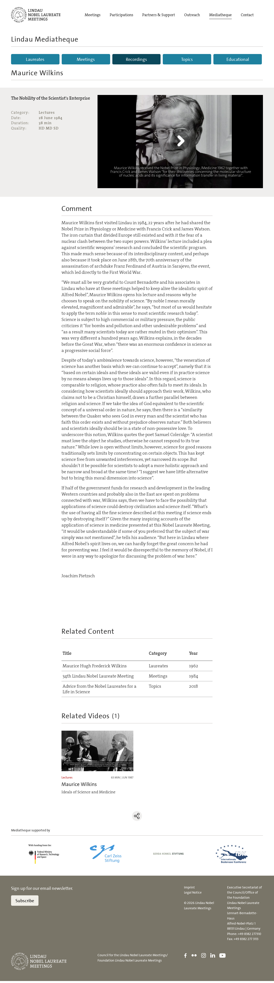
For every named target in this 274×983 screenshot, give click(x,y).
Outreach (192, 15)
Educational (237, 59)
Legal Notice (193, 894)
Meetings (92, 15)
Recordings (136, 59)
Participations (121, 15)
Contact (247, 15)
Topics (187, 59)
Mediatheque (220, 15)
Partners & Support (158, 15)
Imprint (189, 889)
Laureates (35, 59)
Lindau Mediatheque (44, 39)
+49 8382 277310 (249, 935)
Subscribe (24, 902)
